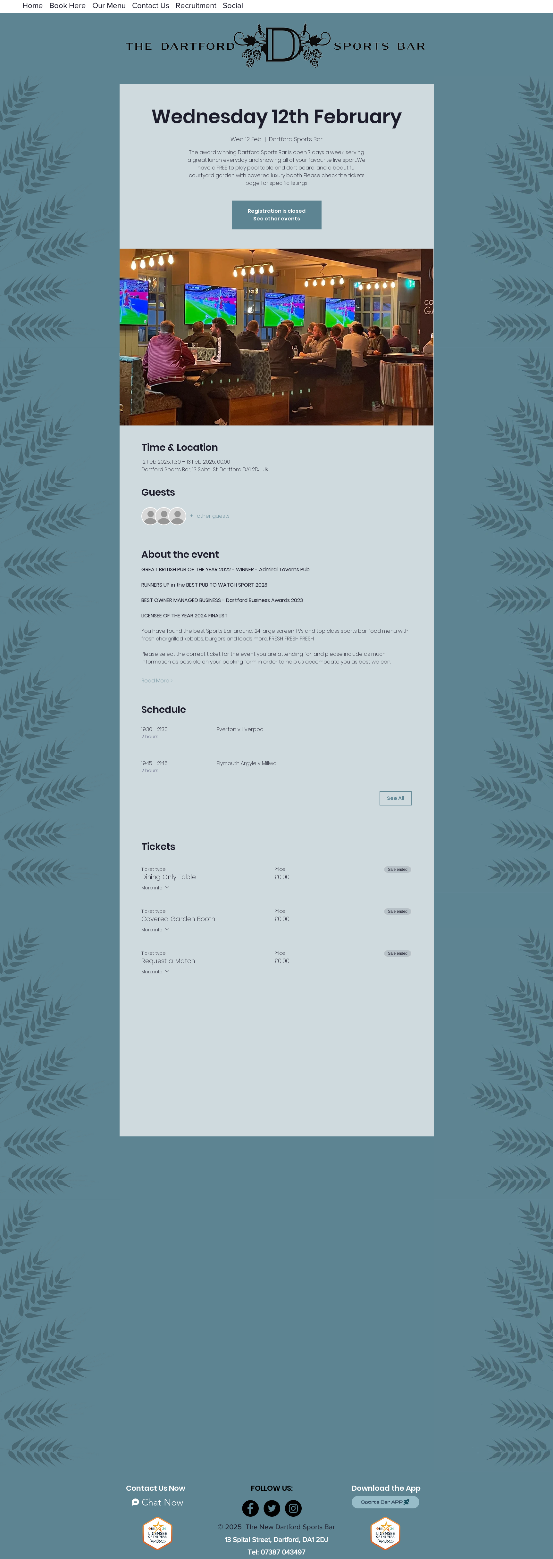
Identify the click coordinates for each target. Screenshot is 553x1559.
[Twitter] (272, 1508)
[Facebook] (250, 1508)
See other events (276, 218)
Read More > (156, 680)
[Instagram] (293, 1508)
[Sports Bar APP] (385, 1502)
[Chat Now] (157, 1502)
